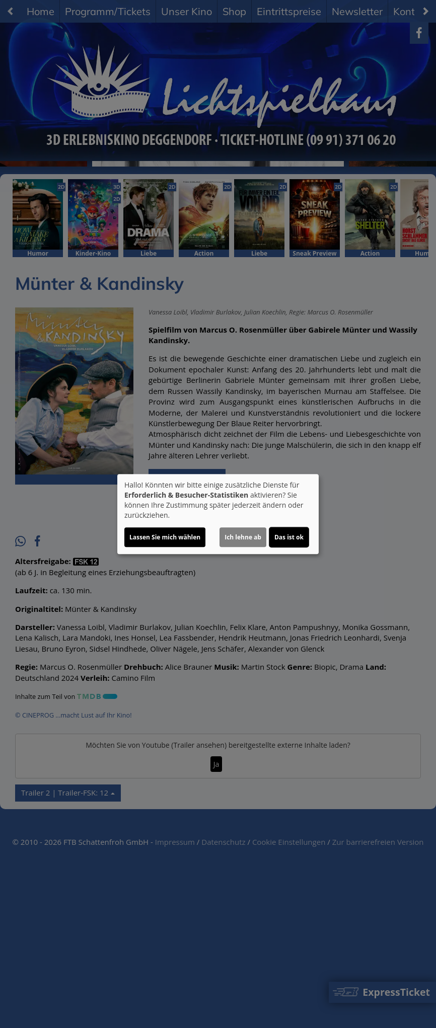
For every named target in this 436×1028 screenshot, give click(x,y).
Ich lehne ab (243, 537)
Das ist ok (289, 537)
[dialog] (218, 514)
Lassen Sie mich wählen (164, 537)
